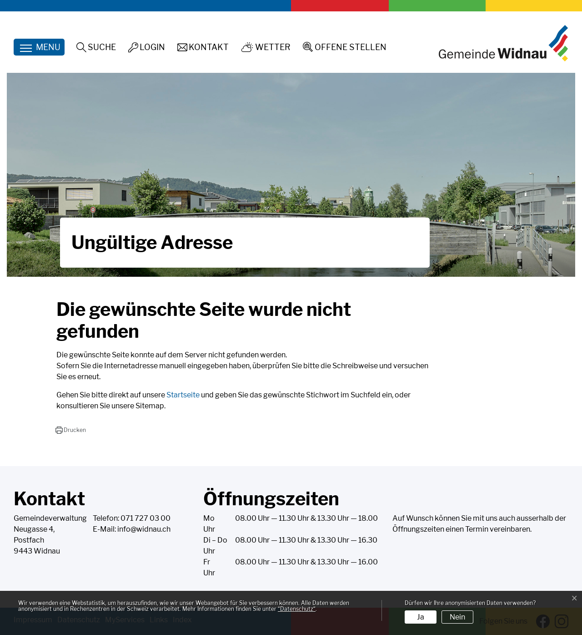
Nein (457, 617)
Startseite (183, 395)
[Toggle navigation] (39, 47)
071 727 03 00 (145, 518)
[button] (70, 430)
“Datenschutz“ (297, 608)
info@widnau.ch (144, 529)
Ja (420, 617)
